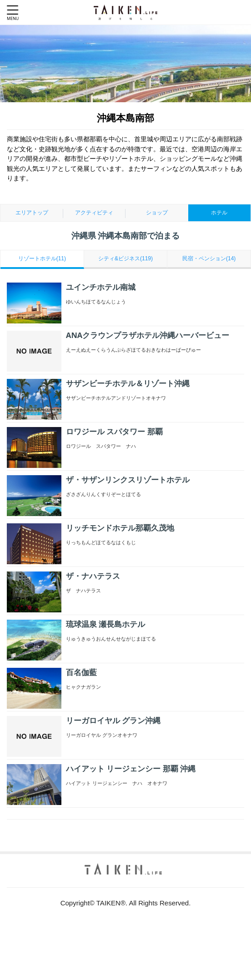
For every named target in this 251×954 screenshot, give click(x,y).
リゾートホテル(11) (42, 258)
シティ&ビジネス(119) (125, 258)
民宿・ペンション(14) (209, 258)
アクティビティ (94, 212)
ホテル (219, 212)
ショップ (157, 212)
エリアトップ (31, 212)
